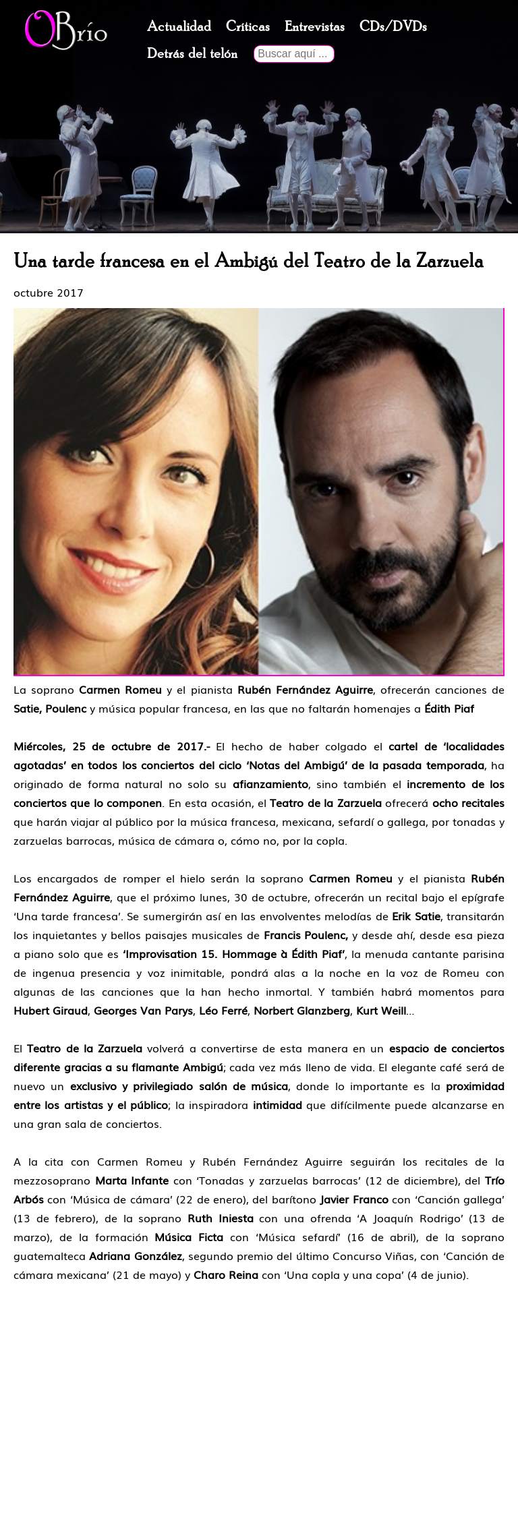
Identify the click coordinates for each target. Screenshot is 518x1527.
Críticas (248, 27)
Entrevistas (315, 27)
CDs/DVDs (393, 27)
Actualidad (179, 27)
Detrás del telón (192, 54)
